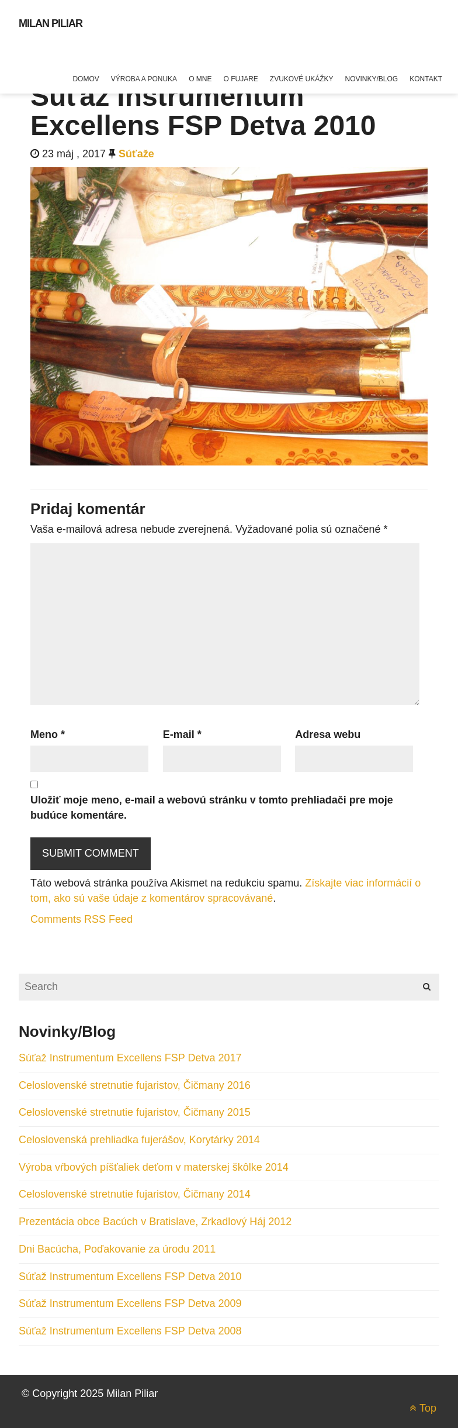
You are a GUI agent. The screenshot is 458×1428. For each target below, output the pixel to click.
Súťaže (136, 154)
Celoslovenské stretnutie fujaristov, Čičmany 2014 (135, 1194)
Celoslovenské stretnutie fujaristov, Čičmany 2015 (135, 1112)
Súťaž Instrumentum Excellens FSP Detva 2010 (130, 1276)
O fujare (240, 79)
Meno (47, 734)
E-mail (182, 734)
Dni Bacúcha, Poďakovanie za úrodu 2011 (117, 1249)
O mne (200, 79)
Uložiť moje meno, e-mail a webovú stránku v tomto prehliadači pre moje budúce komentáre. (211, 807)
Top (423, 1408)
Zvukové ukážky (302, 79)
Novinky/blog (371, 79)
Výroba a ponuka (144, 79)
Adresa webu (327, 734)
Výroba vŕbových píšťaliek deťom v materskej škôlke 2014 (154, 1167)
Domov (85, 79)
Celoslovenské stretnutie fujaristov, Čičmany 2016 (135, 1085)
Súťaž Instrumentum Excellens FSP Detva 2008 (130, 1331)
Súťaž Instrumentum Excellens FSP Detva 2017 (130, 1058)
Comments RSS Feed (81, 919)
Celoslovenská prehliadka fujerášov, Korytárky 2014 (139, 1140)
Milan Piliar (50, 23)
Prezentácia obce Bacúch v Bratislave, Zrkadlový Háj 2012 (155, 1221)
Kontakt (426, 79)
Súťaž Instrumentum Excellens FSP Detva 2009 (130, 1303)
